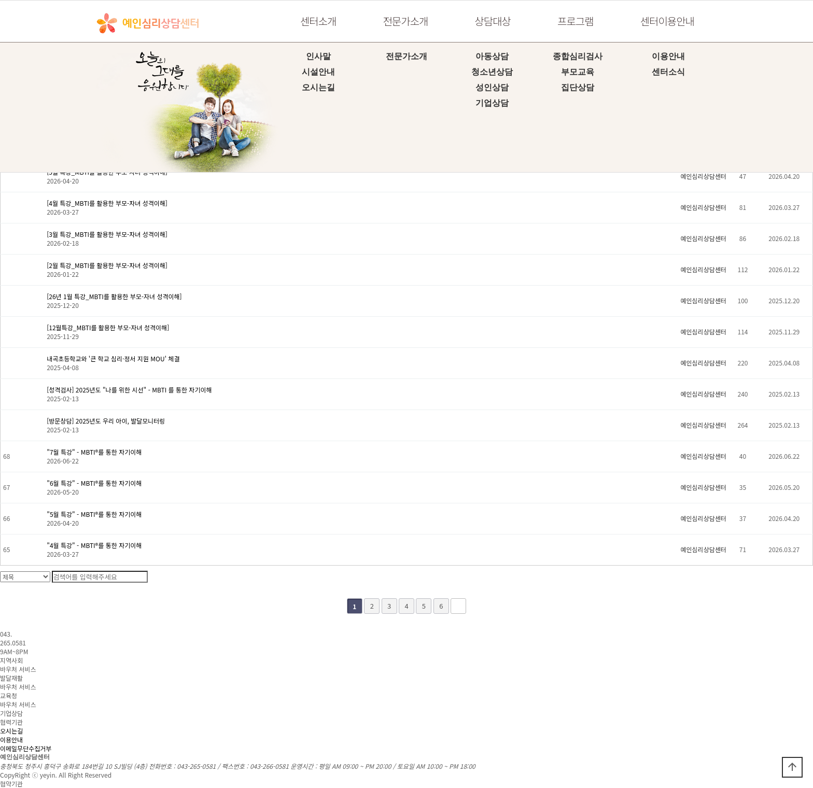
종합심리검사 (577, 56)
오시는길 (318, 87)
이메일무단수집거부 (25, 748)
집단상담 (577, 87)
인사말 (318, 56)
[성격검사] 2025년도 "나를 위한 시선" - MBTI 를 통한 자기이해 (129, 389)
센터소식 (668, 71)
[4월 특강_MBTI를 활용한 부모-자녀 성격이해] (107, 203)
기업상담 (492, 102)
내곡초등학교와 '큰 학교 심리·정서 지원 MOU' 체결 (113, 358)
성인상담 (492, 87)
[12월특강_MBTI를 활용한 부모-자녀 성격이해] (108, 327)
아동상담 (492, 56)
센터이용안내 (667, 21)
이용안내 (668, 56)
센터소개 (318, 21)
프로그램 (575, 21)
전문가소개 (405, 21)
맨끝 (458, 606)
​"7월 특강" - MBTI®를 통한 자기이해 (94, 451)
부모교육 (577, 71)
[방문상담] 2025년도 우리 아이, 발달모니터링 (106, 420)
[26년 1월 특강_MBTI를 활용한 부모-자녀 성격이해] (114, 296)
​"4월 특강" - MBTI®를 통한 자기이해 (94, 545)
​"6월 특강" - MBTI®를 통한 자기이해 (94, 483)
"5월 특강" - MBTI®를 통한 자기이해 (94, 514)
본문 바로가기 (0, 0)
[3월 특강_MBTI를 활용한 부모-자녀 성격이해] (107, 234)
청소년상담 (492, 71)
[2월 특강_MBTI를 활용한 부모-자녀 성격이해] (107, 265)
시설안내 (318, 71)
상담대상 (492, 21)
